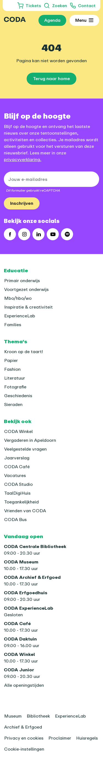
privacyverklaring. (22, 159)
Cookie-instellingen (24, 748)
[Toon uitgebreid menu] (84, 20)
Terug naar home (51, 78)
